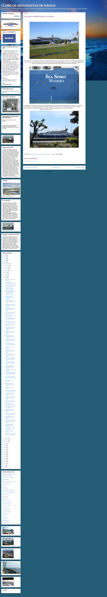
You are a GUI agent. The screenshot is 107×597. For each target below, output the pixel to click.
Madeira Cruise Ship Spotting (8, 490)
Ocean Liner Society (6, 505)
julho (6, 272)
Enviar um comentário (31, 161)
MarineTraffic (5, 496)
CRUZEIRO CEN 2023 (9, 294)
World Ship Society (6, 522)
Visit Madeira (5, 518)
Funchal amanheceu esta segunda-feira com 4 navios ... (10, 328)
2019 (5, 447)
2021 (5, 443)
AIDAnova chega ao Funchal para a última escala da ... (9, 297)
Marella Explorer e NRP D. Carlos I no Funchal (10, 401)
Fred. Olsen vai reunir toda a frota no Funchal (10, 322)
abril (6, 277)
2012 (5, 459)
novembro (7, 265)
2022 (5, 262)
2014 (5, 456)
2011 (5, 461)
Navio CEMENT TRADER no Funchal (10, 429)
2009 (5, 465)
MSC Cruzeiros (5, 498)
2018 (5, 449)
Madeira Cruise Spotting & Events (9, 492)
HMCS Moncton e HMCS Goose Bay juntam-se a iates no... (10, 421)
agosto (6, 270)
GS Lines (4, 485)
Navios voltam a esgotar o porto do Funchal (10, 313)
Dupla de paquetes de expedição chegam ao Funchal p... (10, 367)
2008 (5, 466)
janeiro (6, 441)
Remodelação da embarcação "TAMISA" (10, 404)
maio (6, 276)
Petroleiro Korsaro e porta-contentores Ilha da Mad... (10, 332)
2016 (5, 452)
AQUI (6, 92)
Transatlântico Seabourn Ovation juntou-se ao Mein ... (9, 410)
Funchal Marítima (5, 483)
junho (6, 274)
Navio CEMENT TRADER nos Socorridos (10, 407)
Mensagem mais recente (30, 167)
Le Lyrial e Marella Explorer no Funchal (10, 316)
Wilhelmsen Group (6, 520)
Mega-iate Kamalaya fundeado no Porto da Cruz (9, 384)
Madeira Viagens (5, 494)
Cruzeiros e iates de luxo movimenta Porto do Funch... (10, 351)
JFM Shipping (5, 488)
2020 (5, 445)
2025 (5, 256)
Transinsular (4, 515)
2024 (5, 258)
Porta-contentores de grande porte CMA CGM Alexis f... (10, 417)
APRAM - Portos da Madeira (8, 477)
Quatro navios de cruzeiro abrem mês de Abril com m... (10, 434)
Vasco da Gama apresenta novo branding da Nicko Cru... (10, 373)
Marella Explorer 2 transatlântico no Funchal (10, 283)
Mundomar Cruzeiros (6, 500)
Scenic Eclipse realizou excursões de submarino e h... (10, 344)
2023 (5, 260)
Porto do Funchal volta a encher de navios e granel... (9, 394)
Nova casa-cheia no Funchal (9, 381)
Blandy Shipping (5, 479)
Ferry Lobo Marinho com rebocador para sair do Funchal (10, 305)
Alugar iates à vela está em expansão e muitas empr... (10, 309)
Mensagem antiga (79, 167)
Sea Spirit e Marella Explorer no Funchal (9, 288)
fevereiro (7, 439)
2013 (5, 458)
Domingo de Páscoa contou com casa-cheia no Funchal (10, 340)
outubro (6, 267)
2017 (5, 450)
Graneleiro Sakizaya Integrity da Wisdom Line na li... (10, 301)
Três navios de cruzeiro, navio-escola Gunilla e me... (10, 363)
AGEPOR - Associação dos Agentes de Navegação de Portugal (10, 475)
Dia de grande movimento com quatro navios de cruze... (10, 359)
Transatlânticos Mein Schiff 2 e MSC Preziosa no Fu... (10, 319)
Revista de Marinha (6, 509)
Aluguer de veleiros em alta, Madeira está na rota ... (10, 286)
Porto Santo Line (5, 507)
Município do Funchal (6, 503)
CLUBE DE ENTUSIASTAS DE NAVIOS (28, 5)
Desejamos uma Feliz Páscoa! (9, 348)
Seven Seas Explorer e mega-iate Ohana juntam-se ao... (9, 425)
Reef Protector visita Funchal (9, 388)
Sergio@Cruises (5, 513)
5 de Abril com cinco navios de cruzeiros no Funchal (10, 414)
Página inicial (56, 167)
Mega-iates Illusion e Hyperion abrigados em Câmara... (10, 336)
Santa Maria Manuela (6, 511)
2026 (5, 255)
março (6, 438)
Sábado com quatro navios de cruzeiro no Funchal (10, 391)
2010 (5, 463)
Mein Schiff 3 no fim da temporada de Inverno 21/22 (10, 355)
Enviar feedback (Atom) (57, 171)
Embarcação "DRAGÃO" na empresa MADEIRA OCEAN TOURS (10, 292)
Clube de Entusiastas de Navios (8, 481)
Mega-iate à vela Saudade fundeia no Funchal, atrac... (10, 398)
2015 (5, 454)
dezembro (7, 263)
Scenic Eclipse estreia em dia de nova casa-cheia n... (10, 377)
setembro (7, 269)
